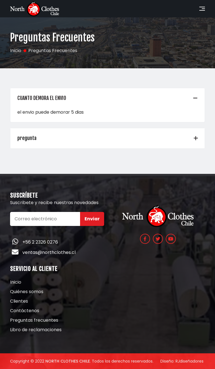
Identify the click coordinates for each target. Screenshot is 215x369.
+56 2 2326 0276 (40, 242)
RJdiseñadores (190, 361)
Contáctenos (24, 311)
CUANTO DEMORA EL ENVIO (41, 98)
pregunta (26, 138)
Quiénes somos (26, 292)
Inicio (15, 282)
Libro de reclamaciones (36, 330)
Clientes (19, 301)
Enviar (92, 219)
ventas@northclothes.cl (49, 252)
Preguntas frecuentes (34, 320)
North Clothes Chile (67, 361)
